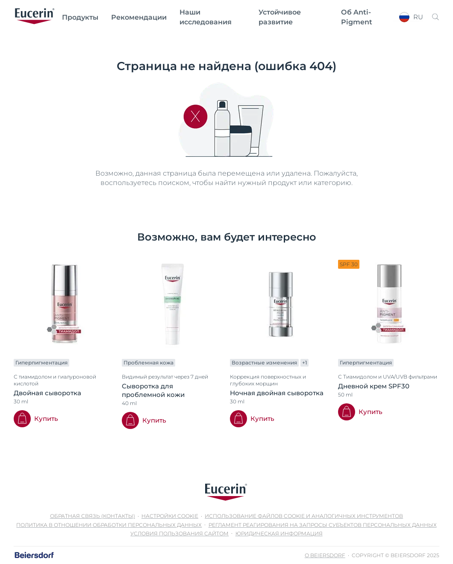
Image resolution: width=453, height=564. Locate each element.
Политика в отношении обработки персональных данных (109, 525)
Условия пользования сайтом (179, 533)
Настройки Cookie (169, 516)
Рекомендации (139, 17)
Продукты (80, 17)
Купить (46, 418)
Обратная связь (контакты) (92, 516)
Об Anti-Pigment (356, 17)
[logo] (35, 17)
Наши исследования (205, 17)
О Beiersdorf (325, 555)
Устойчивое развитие (280, 17)
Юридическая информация (279, 533)
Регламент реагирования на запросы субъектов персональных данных (323, 525)
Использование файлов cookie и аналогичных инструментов (304, 516)
